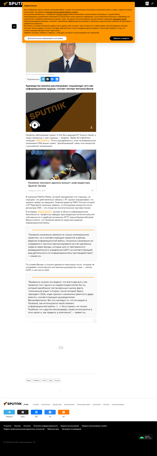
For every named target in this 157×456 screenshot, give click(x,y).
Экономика (69, 404)
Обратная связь (53, 429)
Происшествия (83, 404)
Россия (57, 380)
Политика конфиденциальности (46, 426)
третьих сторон (62, 14)
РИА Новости (42, 140)
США (50, 380)
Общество (57, 404)
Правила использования (70, 426)
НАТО (44, 380)
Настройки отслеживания (71, 429)
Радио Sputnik (45, 211)
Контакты (27, 426)
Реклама (17, 426)
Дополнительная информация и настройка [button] (45, 38)
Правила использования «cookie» (94, 426)
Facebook (37, 380)
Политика (45, 404)
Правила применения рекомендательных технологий (24, 429)
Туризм (106, 404)
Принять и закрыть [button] (121, 38)
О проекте (7, 426)
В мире (36, 404)
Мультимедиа (118, 404)
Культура (97, 404)
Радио (29, 380)
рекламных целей (119, 19)
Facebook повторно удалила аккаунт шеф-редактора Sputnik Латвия (59, 184)
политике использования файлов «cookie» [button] (62, 12)
